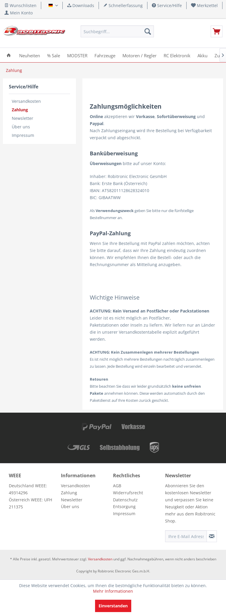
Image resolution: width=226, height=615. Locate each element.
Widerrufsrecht (128, 492)
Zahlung (20, 109)
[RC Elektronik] (177, 55)
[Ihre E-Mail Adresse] (186, 536)
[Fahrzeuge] (105, 55)
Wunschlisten (20, 5)
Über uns (21, 127)
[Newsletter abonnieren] (212, 536)
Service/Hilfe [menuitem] (167, 5)
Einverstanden (113, 606)
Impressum (23, 135)
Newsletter (22, 118)
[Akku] (202, 55)
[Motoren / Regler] (139, 55)
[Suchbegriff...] (117, 31)
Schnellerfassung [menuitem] (123, 5)
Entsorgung (124, 506)
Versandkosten (26, 101)
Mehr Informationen (113, 591)
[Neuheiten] (30, 55)
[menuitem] (204, 5)
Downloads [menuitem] (80, 5)
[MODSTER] (77, 55)
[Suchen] (148, 31)
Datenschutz (125, 500)
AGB (117, 485)
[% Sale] (54, 55)
